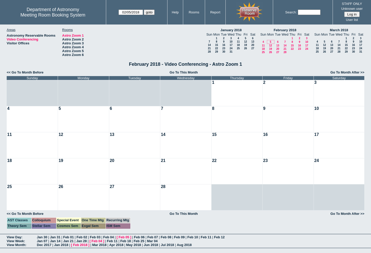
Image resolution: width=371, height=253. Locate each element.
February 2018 (285, 30)
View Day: (14, 237)
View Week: (16, 241)
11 (238, 41)
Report (215, 12)
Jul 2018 (167, 245)
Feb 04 (108, 237)
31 (231, 51)
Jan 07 (42, 241)
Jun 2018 (151, 245)
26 (245, 48)
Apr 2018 (116, 245)
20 (252, 45)
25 (238, 48)
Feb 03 (95, 237)
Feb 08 (166, 237)
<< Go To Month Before (25, 72)
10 (231, 41)
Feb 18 (125, 241)
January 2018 (231, 30)
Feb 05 (124, 237)
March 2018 (339, 30)
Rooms (194, 12)
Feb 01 (68, 237)
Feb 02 (82, 237)
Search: (291, 12)
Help (175, 12)
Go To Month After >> (347, 72)
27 (252, 48)
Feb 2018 (80, 245)
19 (245, 45)
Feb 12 (219, 237)
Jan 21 (68, 241)
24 (231, 48)
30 (223, 51)
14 (209, 45)
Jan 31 (55, 237)
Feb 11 (206, 237)
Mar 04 (152, 241)
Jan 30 (42, 237)
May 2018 (133, 245)
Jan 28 (81, 241)
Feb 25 (139, 241)
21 (209, 48)
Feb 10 (192, 237)
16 (223, 45)
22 (216, 48)
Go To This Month (184, 72)
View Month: (16, 245)
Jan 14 (55, 241)
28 (209, 51)
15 (216, 45)
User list (352, 20)
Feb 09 (179, 237)
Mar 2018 (99, 245)
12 (245, 41)
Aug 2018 (184, 245)
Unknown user (351, 9)
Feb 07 (152, 237)
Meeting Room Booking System (52, 15)
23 (223, 48)
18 (238, 45)
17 (231, 45)
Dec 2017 (44, 245)
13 (252, 41)
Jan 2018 (61, 245)
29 (216, 51)
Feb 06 (139, 237)
